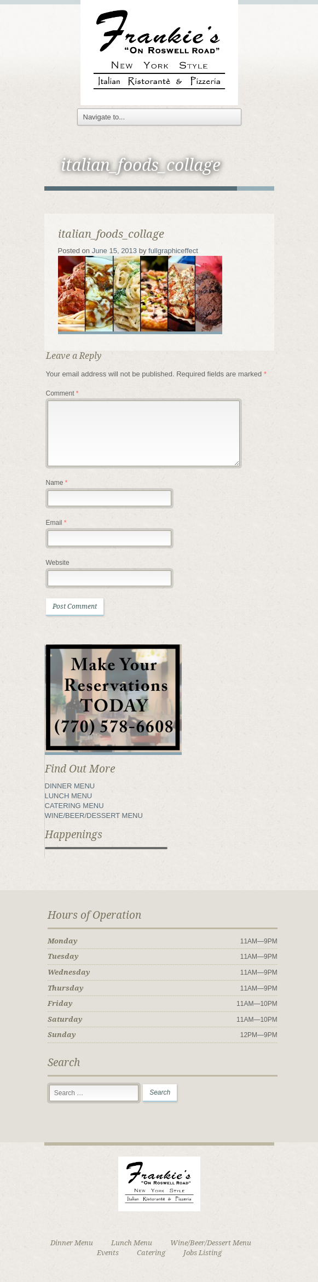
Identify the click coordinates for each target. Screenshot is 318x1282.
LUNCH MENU (68, 796)
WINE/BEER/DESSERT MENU (94, 815)
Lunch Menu (131, 1243)
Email (56, 522)
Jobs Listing (202, 1253)
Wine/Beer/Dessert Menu (210, 1243)
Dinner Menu (71, 1243)
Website (58, 562)
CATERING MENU (74, 806)
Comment (62, 393)
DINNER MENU (70, 786)
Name (57, 483)
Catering (151, 1253)
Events (108, 1253)
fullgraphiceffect (173, 251)
